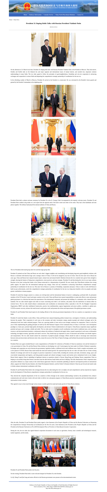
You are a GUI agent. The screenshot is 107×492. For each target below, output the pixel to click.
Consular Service (48, 15)
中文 (95, 1)
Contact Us (80, 15)
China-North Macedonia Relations (65, 15)
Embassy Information (35, 15)
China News (16, 19)
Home (25, 15)
